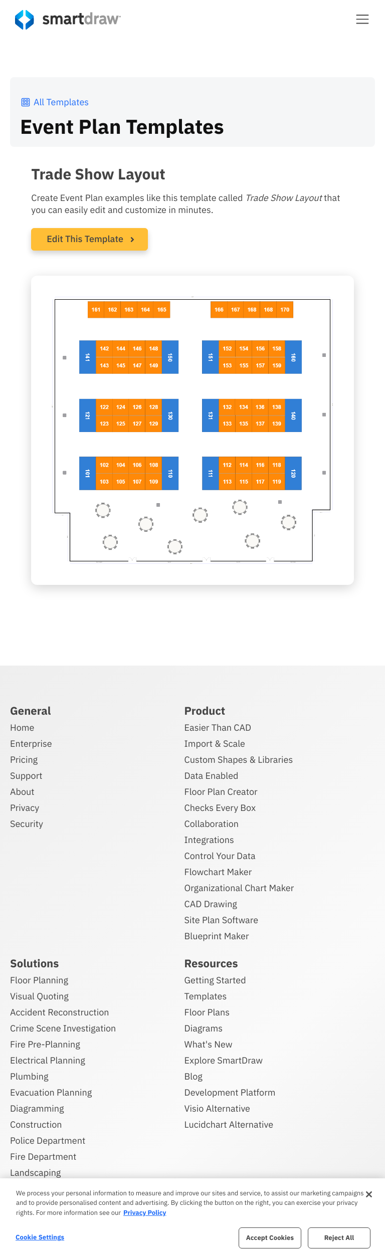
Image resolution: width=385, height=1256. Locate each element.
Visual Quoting (39, 995)
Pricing (24, 759)
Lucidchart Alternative (229, 1124)
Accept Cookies (270, 1237)
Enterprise (31, 743)
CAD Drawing (210, 903)
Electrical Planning (47, 1060)
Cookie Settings (40, 1237)
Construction (36, 1124)
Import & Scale (214, 743)
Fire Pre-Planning (45, 1044)
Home (22, 727)
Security (26, 823)
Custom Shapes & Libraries (238, 759)
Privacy (24, 807)
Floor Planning (39, 979)
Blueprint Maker (216, 935)
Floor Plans (207, 1011)
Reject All (339, 1237)
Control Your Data (220, 855)
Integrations (209, 839)
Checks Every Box (220, 807)
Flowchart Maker (218, 871)
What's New (208, 1044)
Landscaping (35, 1172)
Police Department (47, 1140)
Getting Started (215, 979)
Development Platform (230, 1092)
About (22, 791)
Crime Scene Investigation (63, 1027)
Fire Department (43, 1156)
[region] (192, 1217)
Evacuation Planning (51, 1092)
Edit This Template (85, 239)
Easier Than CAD (218, 727)
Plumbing (29, 1076)
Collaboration (211, 823)
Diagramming (37, 1108)
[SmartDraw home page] (68, 20)
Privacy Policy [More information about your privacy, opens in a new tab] (144, 1212)
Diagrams (203, 1027)
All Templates (54, 102)
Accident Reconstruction (59, 1011)
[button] (362, 19)
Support (26, 775)
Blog (193, 1076)
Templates (205, 995)
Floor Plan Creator (221, 791)
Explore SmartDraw (223, 1060)
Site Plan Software (221, 919)
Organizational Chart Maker (239, 887)
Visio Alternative (217, 1108)
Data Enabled (211, 775)
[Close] (369, 1194)
